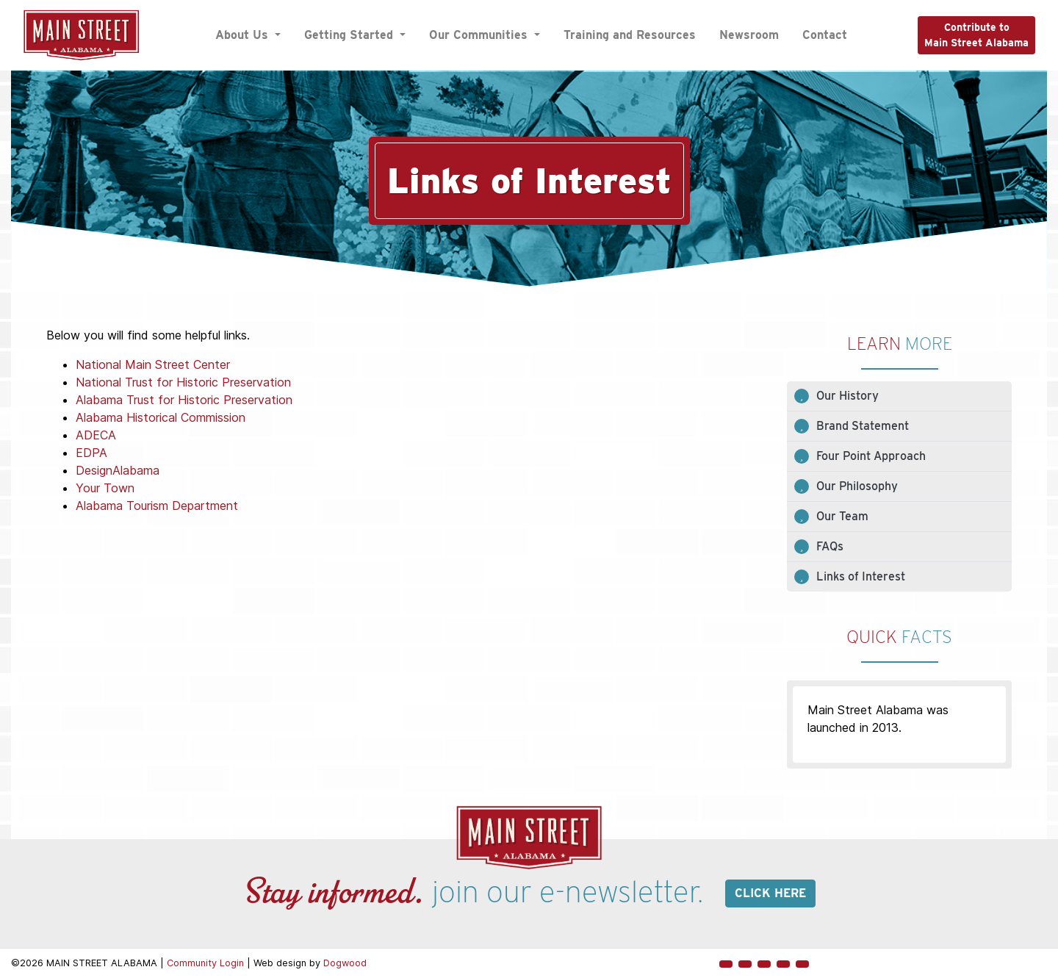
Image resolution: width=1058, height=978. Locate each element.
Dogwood (345, 962)
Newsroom (749, 35)
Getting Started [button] (350, 35)
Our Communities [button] (480, 35)
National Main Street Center (153, 364)
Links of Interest (860, 576)
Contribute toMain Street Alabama (976, 34)
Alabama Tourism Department (157, 505)
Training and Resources (630, 35)
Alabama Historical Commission (160, 417)
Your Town (105, 488)
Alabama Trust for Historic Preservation (184, 399)
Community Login (205, 962)
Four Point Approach (871, 456)
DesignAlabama (117, 470)
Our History (847, 396)
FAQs (829, 546)
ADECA (96, 435)
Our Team (842, 516)
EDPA (91, 452)
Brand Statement (862, 426)
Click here (770, 893)
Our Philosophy (857, 486)
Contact (824, 35)
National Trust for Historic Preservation (183, 382)
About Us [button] (243, 35)
